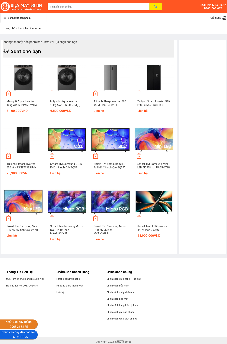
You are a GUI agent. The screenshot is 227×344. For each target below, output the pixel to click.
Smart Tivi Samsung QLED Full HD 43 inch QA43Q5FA (110, 165)
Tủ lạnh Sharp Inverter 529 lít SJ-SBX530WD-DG (153, 103)
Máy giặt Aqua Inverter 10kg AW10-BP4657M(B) (65, 103)
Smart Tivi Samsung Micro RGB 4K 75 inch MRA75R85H (110, 230)
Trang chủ (9, 28)
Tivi (20, 28)
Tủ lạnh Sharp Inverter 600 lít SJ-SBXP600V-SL (110, 103)
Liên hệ (60, 292)
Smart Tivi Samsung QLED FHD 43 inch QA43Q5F (66, 165)
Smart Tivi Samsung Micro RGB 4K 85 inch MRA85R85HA (66, 230)
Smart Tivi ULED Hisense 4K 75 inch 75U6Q (152, 228)
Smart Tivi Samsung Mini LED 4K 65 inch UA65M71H (23, 228)
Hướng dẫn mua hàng (68, 278)
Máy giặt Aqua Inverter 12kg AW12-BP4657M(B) (22, 103)
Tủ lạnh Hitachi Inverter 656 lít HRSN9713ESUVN (21, 165)
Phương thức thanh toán (69, 285)
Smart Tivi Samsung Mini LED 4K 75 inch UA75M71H (153, 165)
